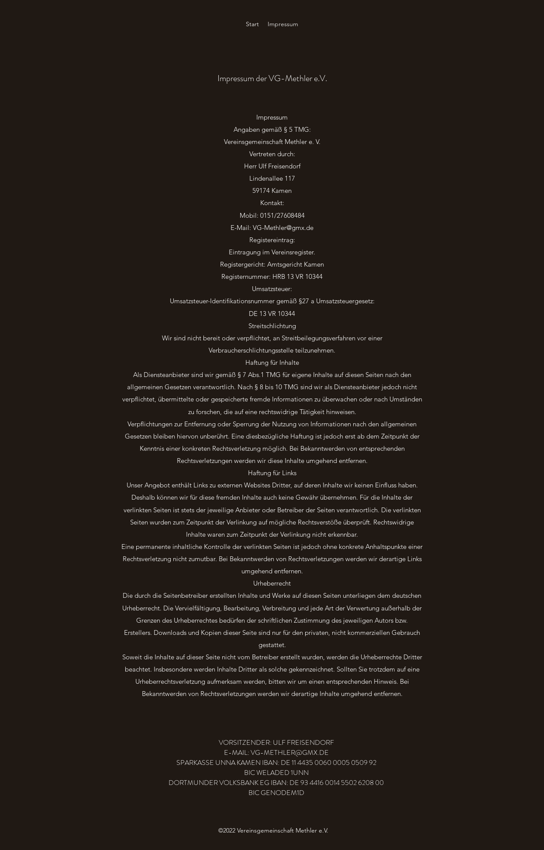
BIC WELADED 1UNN (276, 773)
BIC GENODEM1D (276, 793)
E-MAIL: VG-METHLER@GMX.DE (276, 752)
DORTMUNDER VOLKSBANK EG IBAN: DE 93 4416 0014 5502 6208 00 (276, 783)
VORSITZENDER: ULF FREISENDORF (276, 742)
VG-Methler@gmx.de (283, 227)
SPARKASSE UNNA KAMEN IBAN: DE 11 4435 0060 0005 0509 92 (276, 762)
